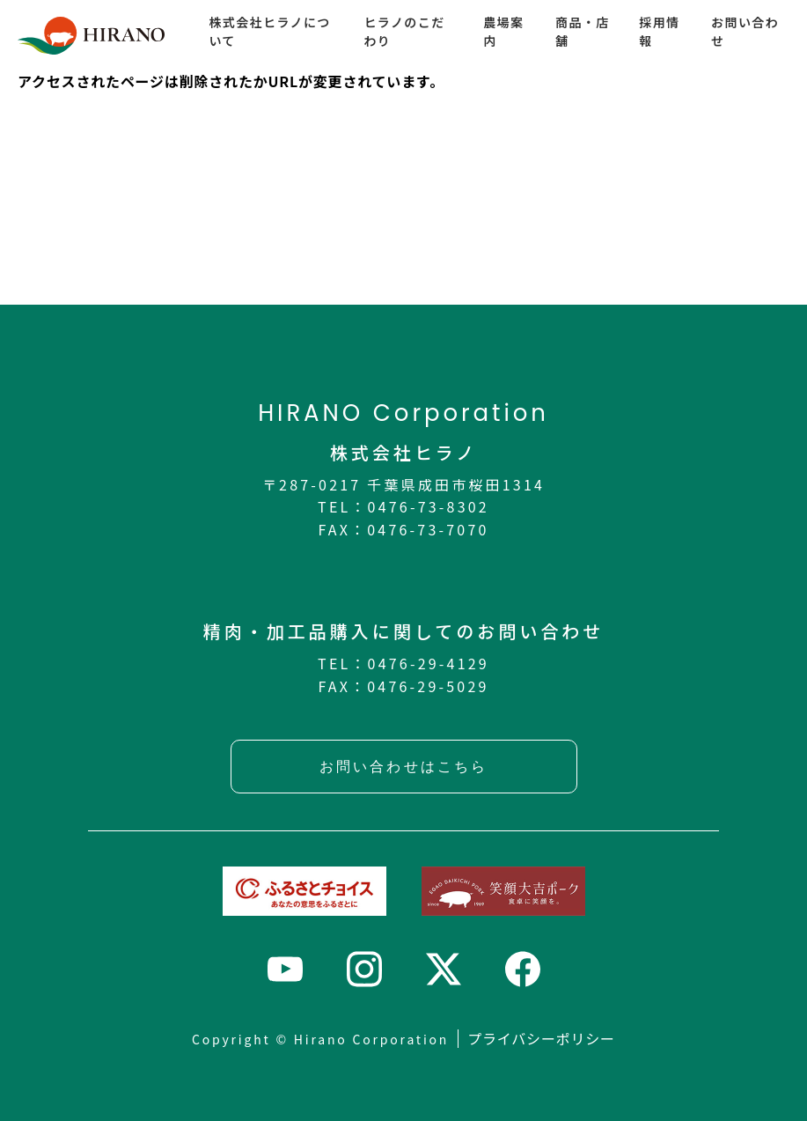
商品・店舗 (582, 31)
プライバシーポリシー (541, 1038)
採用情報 (659, 31)
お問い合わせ (745, 31)
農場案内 (503, 31)
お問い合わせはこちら (403, 766)
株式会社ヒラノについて (269, 31)
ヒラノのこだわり (403, 31)
